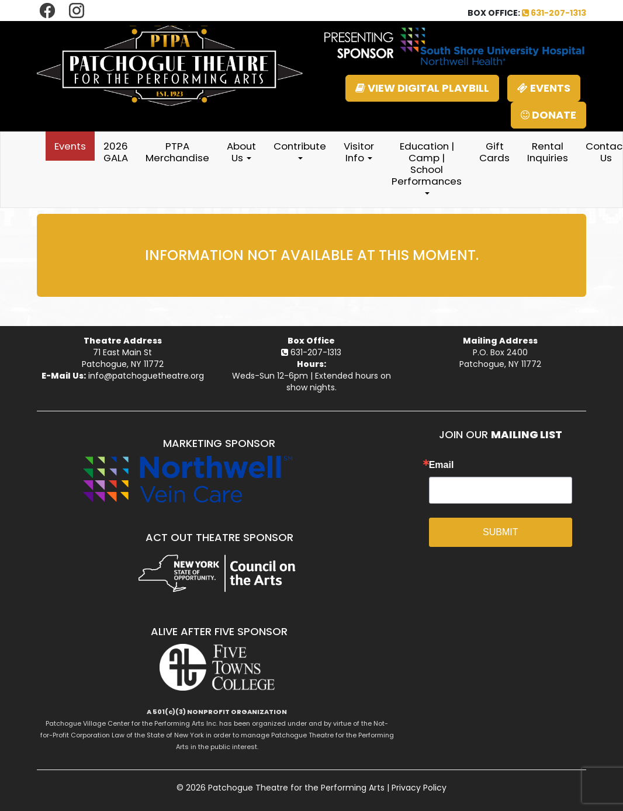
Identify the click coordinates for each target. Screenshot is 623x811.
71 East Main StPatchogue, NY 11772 (123, 358)
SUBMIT (500, 532)
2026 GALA (115, 152)
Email (441, 465)
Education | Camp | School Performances (427, 167)
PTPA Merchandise (177, 152)
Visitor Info (359, 152)
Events (70, 146)
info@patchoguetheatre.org (146, 376)
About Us (241, 152)
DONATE (548, 115)
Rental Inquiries (547, 152)
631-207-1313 (554, 13)
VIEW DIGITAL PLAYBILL (422, 88)
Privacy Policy (419, 787)
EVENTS (543, 88)
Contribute (300, 149)
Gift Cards (494, 152)
